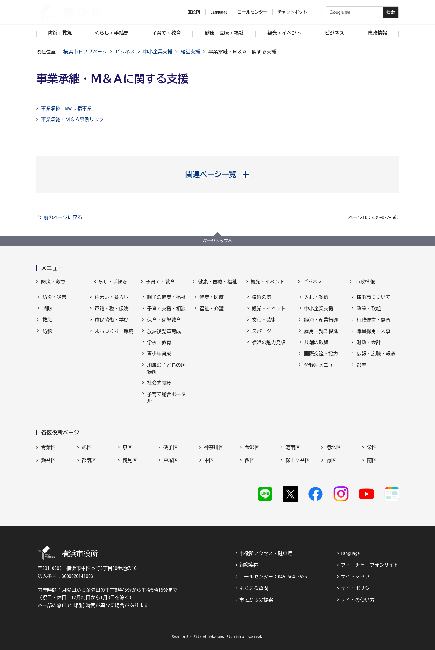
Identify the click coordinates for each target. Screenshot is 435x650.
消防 (47, 308)
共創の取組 (316, 342)
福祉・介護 (211, 308)
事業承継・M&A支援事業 (66, 108)
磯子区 (170, 447)
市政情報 (365, 281)
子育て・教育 (160, 281)
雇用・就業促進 (321, 331)
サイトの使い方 (358, 599)
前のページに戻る (63, 217)
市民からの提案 (256, 599)
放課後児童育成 (164, 331)
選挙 (361, 365)
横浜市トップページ (85, 51)
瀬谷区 (48, 460)
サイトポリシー (358, 588)
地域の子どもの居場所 (166, 368)
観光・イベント (268, 281)
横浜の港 (261, 297)
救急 (47, 319)
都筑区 (89, 460)
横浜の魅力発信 (269, 342)
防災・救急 (53, 281)
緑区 (331, 460)
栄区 (372, 447)
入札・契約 (316, 297)
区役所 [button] (194, 12)
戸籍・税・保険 (111, 308)
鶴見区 (130, 460)
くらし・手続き (110, 281)
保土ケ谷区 (297, 460)
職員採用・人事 (373, 331)
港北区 (333, 447)
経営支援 (190, 51)
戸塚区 (170, 460)
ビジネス (125, 51)
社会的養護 (159, 382)
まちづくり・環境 (114, 331)
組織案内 (249, 564)
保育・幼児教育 (164, 319)
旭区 (87, 447)
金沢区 (252, 447)
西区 (249, 460)
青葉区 (48, 447)
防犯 (47, 331)
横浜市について (373, 297)
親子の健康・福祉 (166, 297)
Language (350, 553)
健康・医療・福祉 (217, 281)
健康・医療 (211, 297)
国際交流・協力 (321, 353)
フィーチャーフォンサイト (370, 564)
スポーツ (261, 331)
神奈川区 (214, 447)
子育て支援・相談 (166, 308)
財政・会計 (368, 342)
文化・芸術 (264, 319)
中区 (209, 460)
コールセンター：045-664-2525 (273, 576)
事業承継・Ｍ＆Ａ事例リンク (72, 119)
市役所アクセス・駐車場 (265, 553)
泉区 (127, 447)
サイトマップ (355, 576)
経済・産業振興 (321, 319)
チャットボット (292, 12)
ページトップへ (217, 241)
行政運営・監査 (373, 319)
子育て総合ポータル (166, 397)
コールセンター (252, 12)
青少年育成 (159, 353)
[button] (217, 174)
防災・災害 (54, 297)
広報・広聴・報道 (375, 353)
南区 (372, 460)
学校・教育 (159, 342)
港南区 (292, 447)
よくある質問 (253, 588)
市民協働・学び (111, 319)
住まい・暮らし (111, 297)
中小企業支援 (157, 51)
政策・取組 (368, 308)
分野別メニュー (321, 365)
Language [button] (219, 12)
